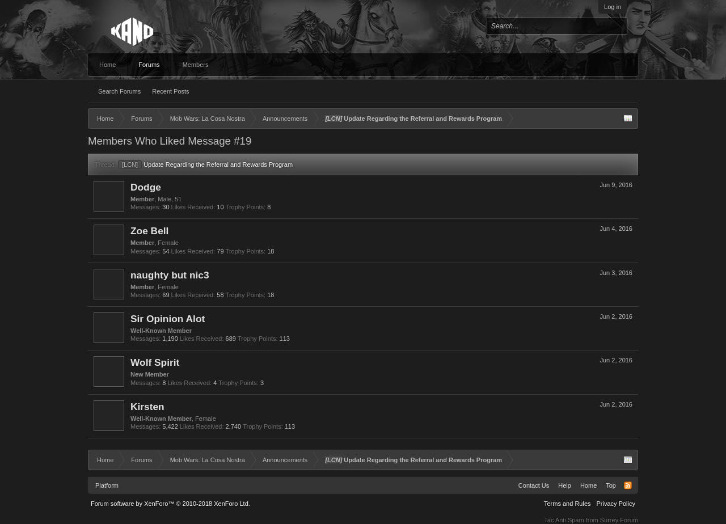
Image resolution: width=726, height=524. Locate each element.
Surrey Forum (619, 520)
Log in (612, 6)
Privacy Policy (616, 503)
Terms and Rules (567, 503)
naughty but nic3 (169, 275)
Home (107, 64)
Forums (148, 64)
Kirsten (147, 406)
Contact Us (533, 485)
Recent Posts (170, 91)
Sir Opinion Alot (167, 318)
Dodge (145, 187)
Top (611, 485)
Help (564, 485)
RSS (627, 485)
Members (196, 64)
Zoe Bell (149, 230)
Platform (107, 485)
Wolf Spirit (154, 362)
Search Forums (119, 91)
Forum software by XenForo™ (170, 503)
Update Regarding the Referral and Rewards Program (205, 164)
